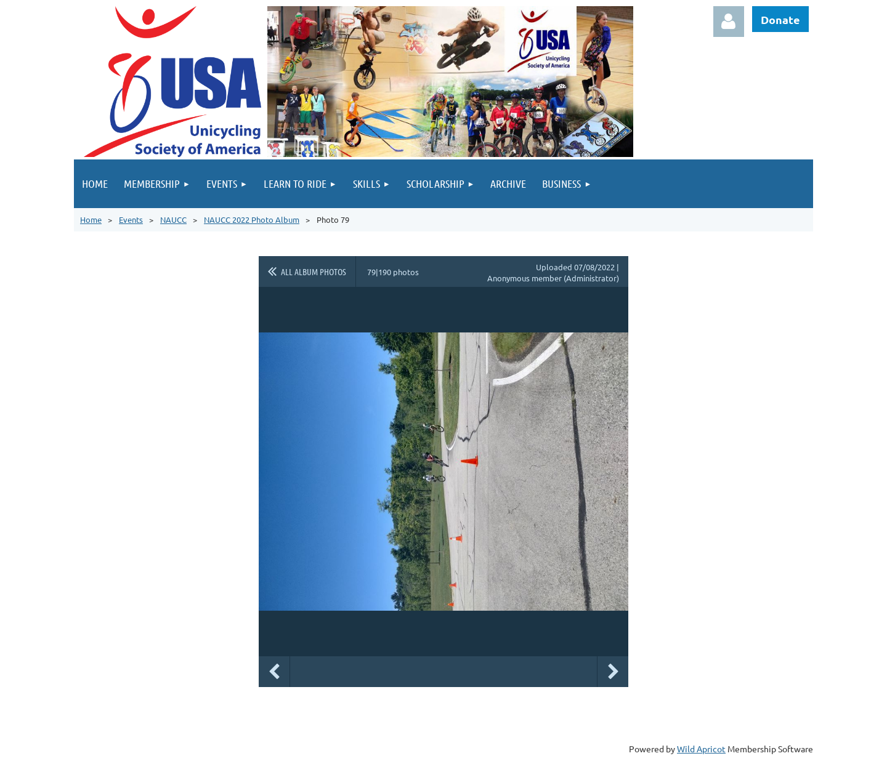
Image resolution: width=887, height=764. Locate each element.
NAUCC (173, 219)
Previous (274, 671)
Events (131, 219)
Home (91, 219)
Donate (780, 19)
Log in (728, 21)
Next (612, 671)
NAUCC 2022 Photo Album (251, 219)
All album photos (313, 271)
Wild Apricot (701, 748)
